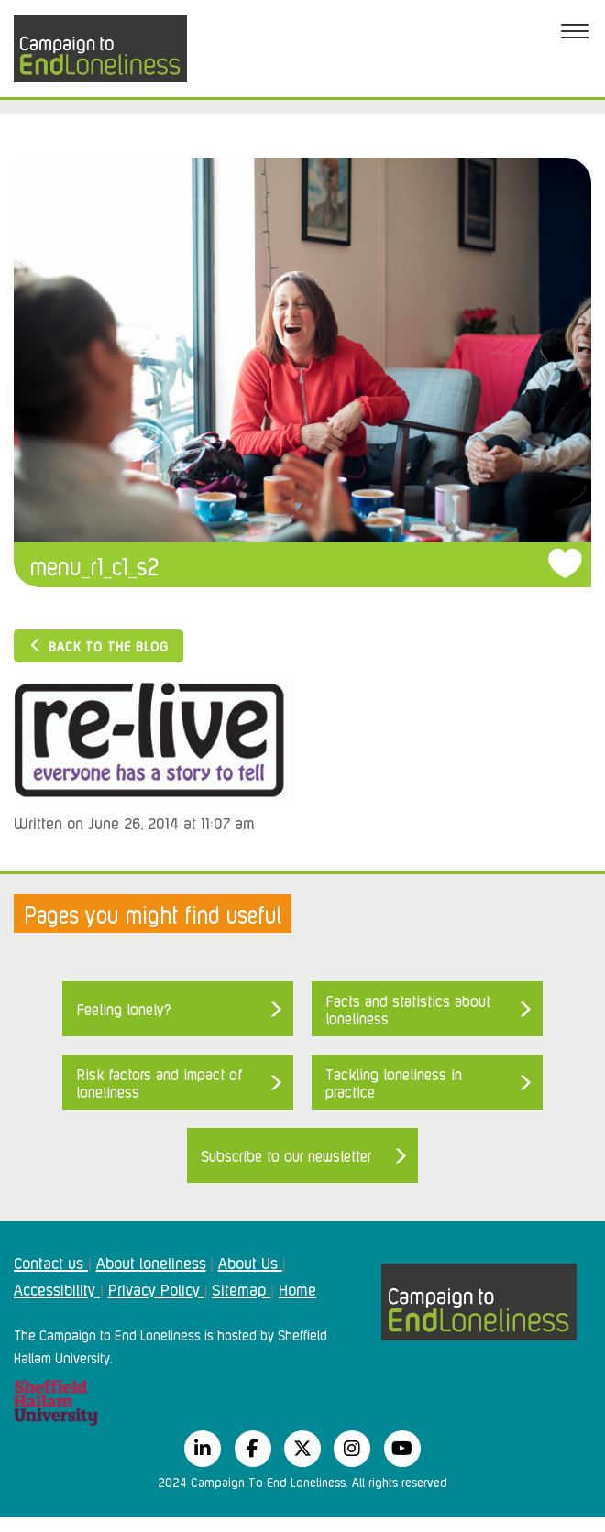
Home (297, 1288)
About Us (250, 1262)
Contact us (51, 1262)
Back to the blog (98, 645)
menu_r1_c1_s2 (94, 565)
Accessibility (57, 1288)
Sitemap (241, 1288)
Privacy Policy (156, 1288)
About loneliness (151, 1262)
